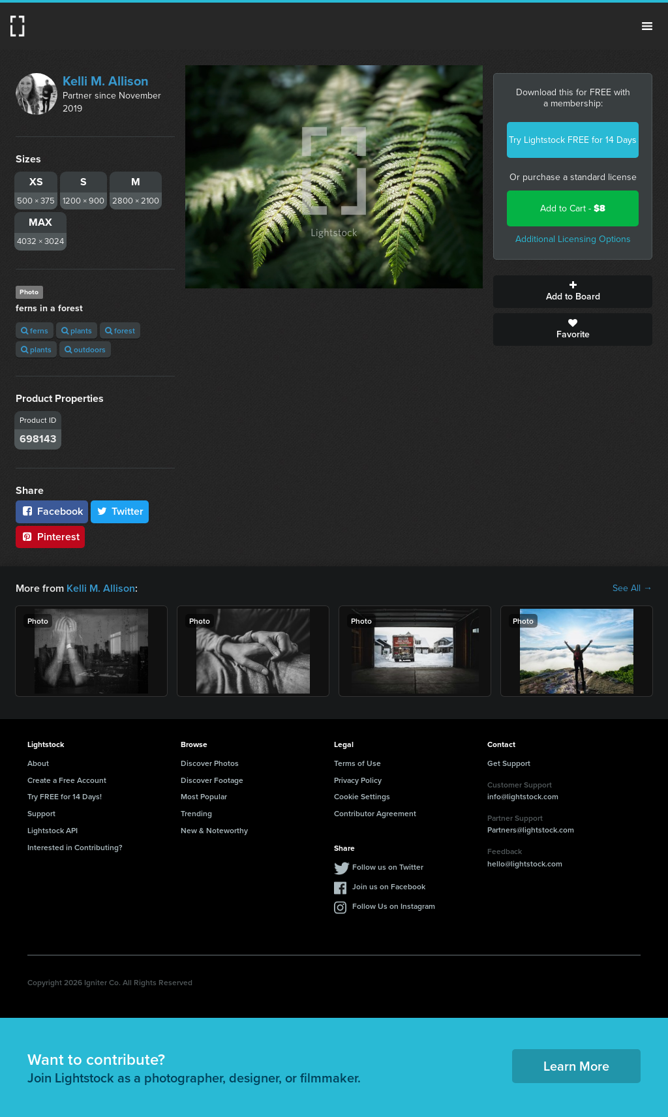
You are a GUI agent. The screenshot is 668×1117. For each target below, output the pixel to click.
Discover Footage (212, 780)
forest (120, 330)
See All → (632, 588)
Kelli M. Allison (106, 81)
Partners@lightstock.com (530, 829)
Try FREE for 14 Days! (64, 796)
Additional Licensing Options (573, 239)
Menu (647, 26)
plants (76, 330)
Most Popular (204, 796)
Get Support (508, 763)
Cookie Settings (362, 796)
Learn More (576, 1065)
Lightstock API (52, 830)
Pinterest (50, 536)
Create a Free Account (66, 780)
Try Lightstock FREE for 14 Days (573, 140)
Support (41, 813)
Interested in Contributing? (75, 847)
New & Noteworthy (214, 830)
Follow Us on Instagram (393, 905)
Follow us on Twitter (387, 866)
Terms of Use (357, 763)
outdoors (85, 349)
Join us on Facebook (388, 886)
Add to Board (573, 292)
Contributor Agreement (375, 813)
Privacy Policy (358, 780)
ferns (34, 330)
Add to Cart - (572, 208)
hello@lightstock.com (524, 863)
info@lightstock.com (522, 796)
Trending (196, 813)
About (38, 763)
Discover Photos (210, 763)
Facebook (52, 511)
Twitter (120, 511)
